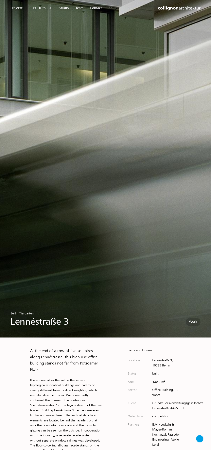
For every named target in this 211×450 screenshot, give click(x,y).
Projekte (16, 8)
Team (79, 8)
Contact (96, 8)
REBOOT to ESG (41, 8)
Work (193, 322)
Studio (64, 8)
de (110, 8)
